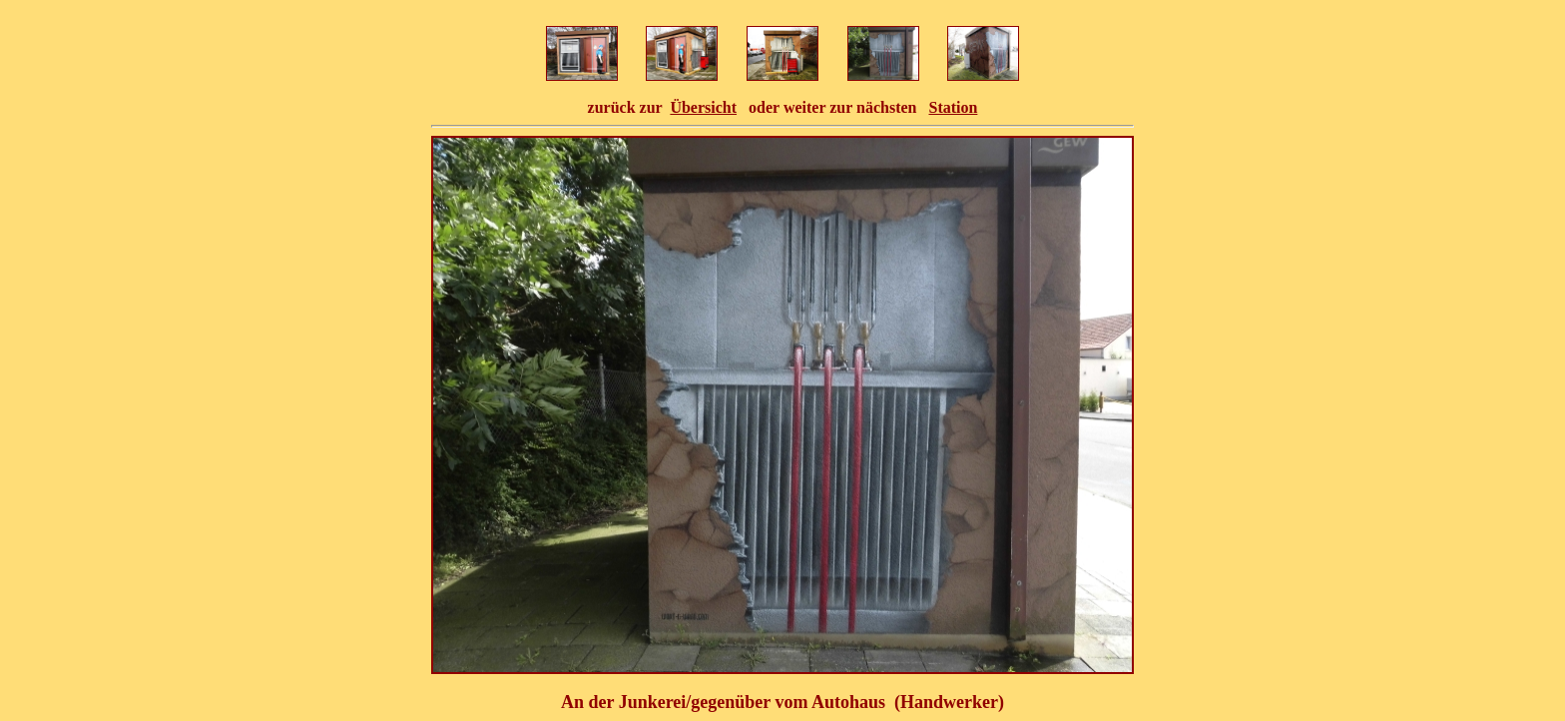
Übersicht (703, 107)
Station (952, 107)
